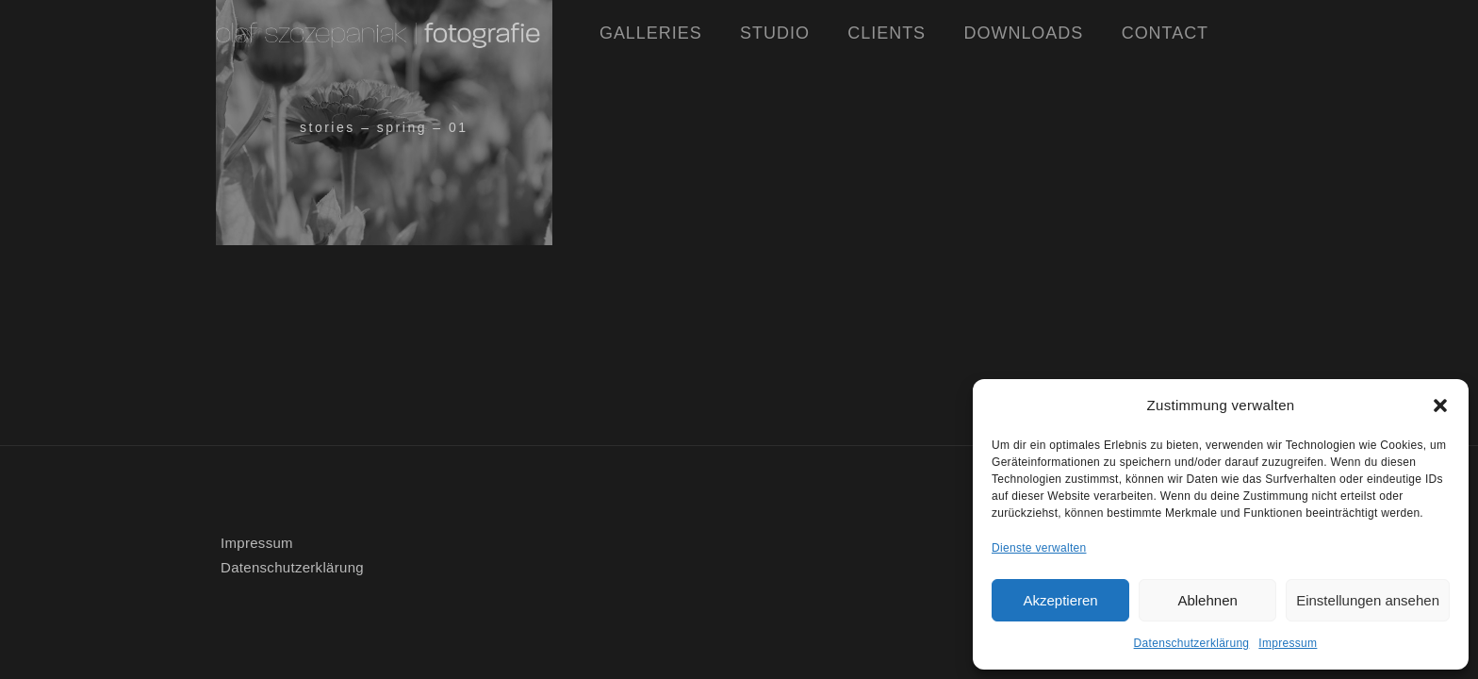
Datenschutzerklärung (1192, 643)
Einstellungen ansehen (1367, 600)
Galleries (650, 33)
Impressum (1287, 643)
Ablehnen (1207, 600)
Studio (775, 33)
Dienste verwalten (1039, 548)
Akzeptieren (1060, 600)
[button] (1440, 405)
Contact (1165, 33)
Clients (886, 33)
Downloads (1024, 33)
